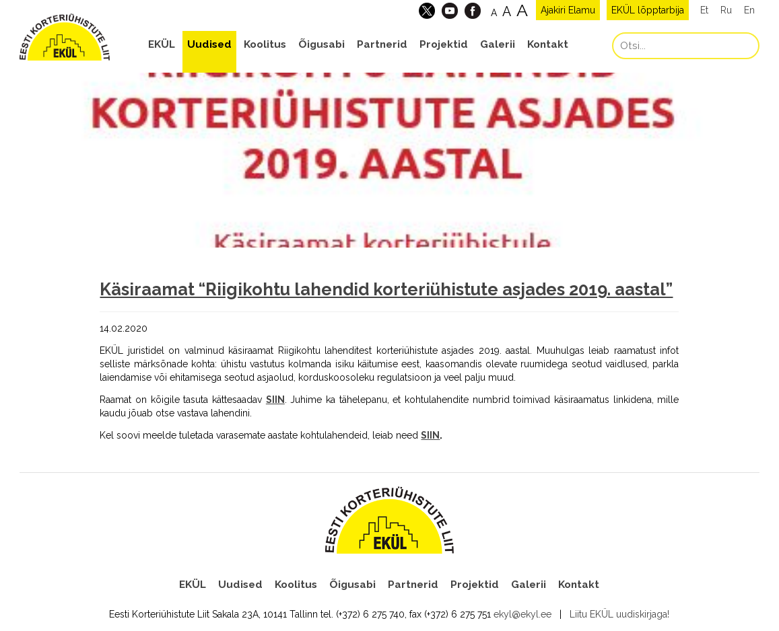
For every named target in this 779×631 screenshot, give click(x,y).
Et (704, 10)
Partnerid (382, 44)
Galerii (497, 44)
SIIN (430, 435)
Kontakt (547, 44)
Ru (726, 10)
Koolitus (265, 44)
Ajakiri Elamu (568, 10)
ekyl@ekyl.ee (522, 614)
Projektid (443, 44)
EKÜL (161, 44)
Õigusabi (321, 44)
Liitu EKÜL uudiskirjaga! (619, 614)
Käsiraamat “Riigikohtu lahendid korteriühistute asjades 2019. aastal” (386, 289)
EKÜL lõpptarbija (647, 10)
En (749, 10)
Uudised (209, 44)
